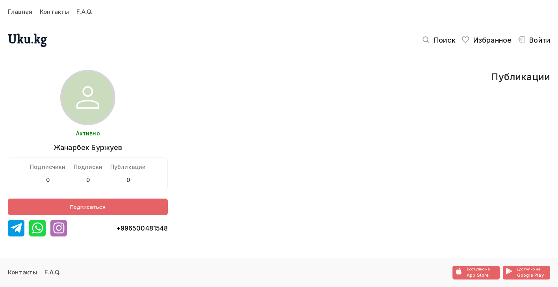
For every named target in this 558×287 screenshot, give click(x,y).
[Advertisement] (333, 129)
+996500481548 (142, 228)
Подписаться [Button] (88, 207)
